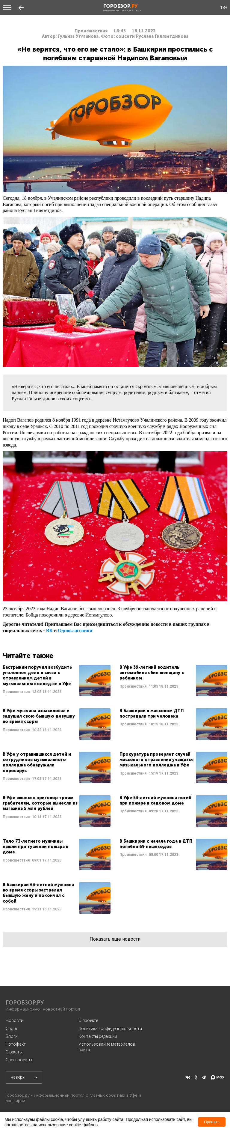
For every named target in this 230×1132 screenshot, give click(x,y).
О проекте (88, 1020)
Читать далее (57, 680)
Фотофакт (16, 1044)
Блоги (12, 1036)
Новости (14, 1020)
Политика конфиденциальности (110, 1028)
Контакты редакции (97, 1036)
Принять (212, 1122)
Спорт (12, 1028)
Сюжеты (14, 1052)
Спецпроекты (19, 1059)
